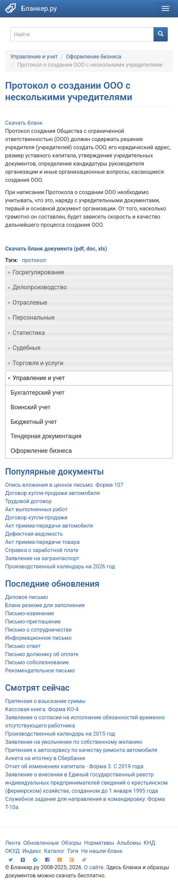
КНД (149, 843)
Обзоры (72, 843)
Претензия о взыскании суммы (45, 701)
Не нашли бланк (102, 851)
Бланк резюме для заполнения (45, 605)
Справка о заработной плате (41, 550)
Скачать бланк (24, 123)
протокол (34, 260)
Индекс (32, 851)
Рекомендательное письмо (40, 670)
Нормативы (99, 843)
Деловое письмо (26, 597)
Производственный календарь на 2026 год (60, 566)
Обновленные (41, 843)
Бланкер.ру (39, 8)
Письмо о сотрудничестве (38, 630)
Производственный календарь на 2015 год (60, 734)
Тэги (72, 851)
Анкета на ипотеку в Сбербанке (45, 758)
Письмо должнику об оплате (41, 654)
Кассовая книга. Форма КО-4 (42, 709)
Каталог (54, 851)
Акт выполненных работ (36, 509)
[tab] (89, 272)
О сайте (93, 867)
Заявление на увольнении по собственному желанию (73, 742)
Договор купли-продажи (36, 517)
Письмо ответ (23, 646)
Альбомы (129, 843)
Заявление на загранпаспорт (42, 558)
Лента (12, 843)
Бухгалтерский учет (38, 392)
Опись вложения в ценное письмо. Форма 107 (64, 485)
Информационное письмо (38, 638)
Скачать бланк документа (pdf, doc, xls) (56, 248)
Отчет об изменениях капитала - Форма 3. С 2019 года (74, 766)
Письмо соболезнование (37, 662)
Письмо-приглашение (33, 621)
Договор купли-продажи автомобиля (52, 493)
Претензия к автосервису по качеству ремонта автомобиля (81, 750)
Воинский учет (30, 407)
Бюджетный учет (34, 421)
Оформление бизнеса (93, 56)
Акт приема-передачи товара (42, 542)
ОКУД (12, 851)
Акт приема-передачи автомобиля (49, 525)
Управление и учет (34, 56)
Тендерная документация (46, 436)
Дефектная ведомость (34, 534)
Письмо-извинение (29, 613)
